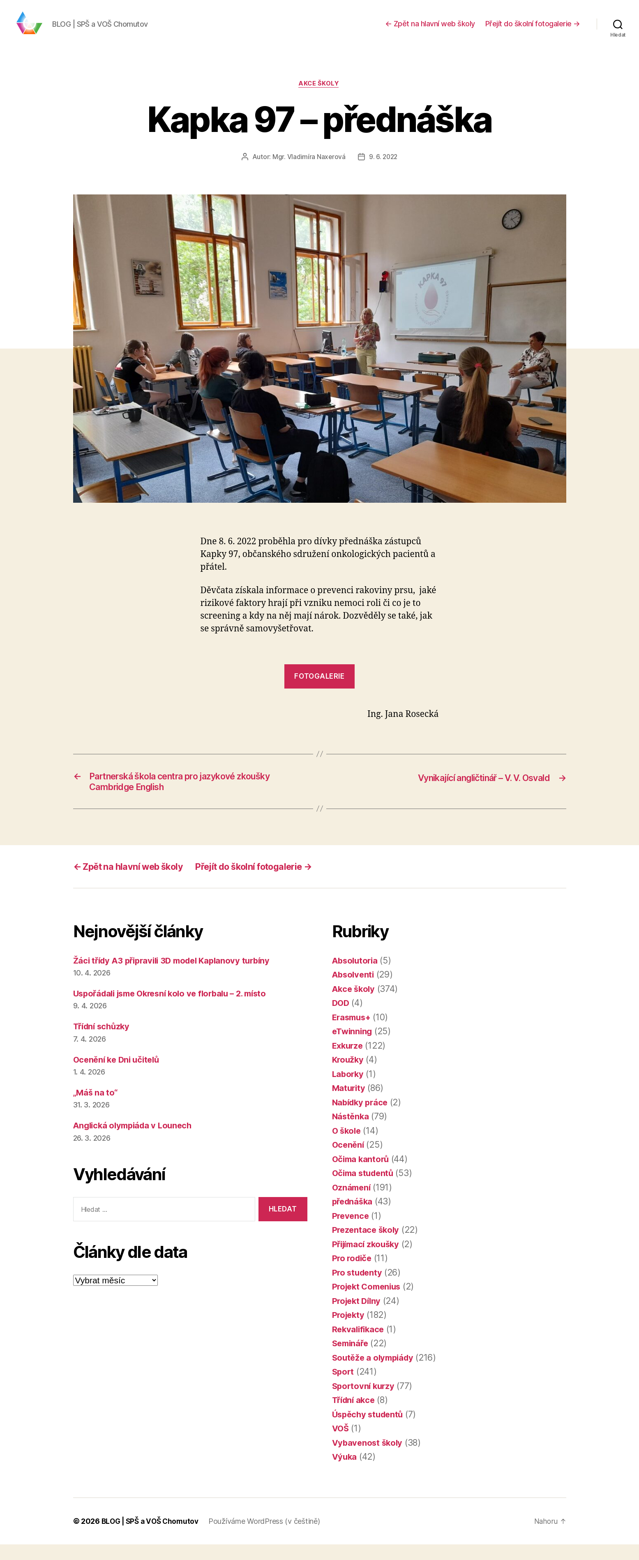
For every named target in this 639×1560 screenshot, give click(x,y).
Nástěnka (351, 1132)
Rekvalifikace (359, 1345)
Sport (343, 1387)
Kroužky (348, 1075)
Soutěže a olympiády (375, 1373)
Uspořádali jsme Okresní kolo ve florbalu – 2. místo (176, 1009)
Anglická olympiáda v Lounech (135, 1141)
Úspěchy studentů (370, 1430)
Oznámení (352, 1203)
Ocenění (349, 1161)
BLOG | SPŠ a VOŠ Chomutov (152, 1536)
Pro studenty (358, 1288)
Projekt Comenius (369, 1302)
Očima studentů (364, 1189)
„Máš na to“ (96, 1108)
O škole (347, 1146)
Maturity (349, 1104)
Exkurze (348, 1061)
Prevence (351, 1231)
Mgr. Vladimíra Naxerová (308, 170)
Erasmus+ (353, 1033)
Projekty (349, 1331)
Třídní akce (355, 1416)
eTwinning (353, 1047)
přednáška (354, 1217)
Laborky (348, 1089)
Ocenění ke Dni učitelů (118, 1075)
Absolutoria (356, 976)
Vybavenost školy (369, 1458)
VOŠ (341, 1444)
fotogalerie (319, 689)
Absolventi (354, 990)
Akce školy (319, 96)
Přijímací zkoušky (368, 1260)
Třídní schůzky (103, 1042)
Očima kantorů (362, 1174)
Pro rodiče (353, 1274)
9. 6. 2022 (383, 170)
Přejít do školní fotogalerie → (532, 29)
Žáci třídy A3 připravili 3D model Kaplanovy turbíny (177, 976)
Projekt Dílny (358, 1316)
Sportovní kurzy (364, 1401)
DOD (341, 1019)
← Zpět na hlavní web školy (430, 29)
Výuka (345, 1473)
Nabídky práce (362, 1118)
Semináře (351, 1359)
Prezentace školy (367, 1246)
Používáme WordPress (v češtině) (268, 1536)
